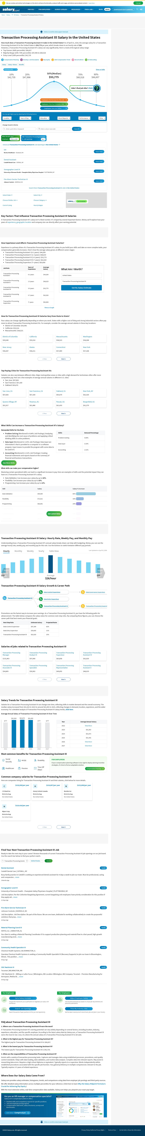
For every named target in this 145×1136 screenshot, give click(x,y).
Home (3, 15)
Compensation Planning (123, 9)
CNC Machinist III (7, 967)
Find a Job (89, 9)
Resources (76, 9)
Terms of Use (112, 1130)
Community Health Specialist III (13, 947)
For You (32, 9)
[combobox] (19, 129)
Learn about (17, 1113)
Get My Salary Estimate (81, 287)
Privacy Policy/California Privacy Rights (93, 1130)
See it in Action (81, 201)
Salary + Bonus (12, 64)
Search (76, 129)
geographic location (23, 222)
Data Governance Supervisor (95, 592)
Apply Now (99, 151)
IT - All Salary (15, 15)
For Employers (45, 9)
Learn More (91, 3)
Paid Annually (10, 69)
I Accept (138, 3)
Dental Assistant (10, 159)
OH (5, 150)
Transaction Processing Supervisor (97, 606)
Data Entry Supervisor (51, 599)
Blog (101, 9)
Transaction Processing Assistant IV (56, 606)
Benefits (21, 64)
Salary (8, 15)
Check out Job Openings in (31, 145)
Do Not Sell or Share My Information (130, 1130)
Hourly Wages (38, 205)
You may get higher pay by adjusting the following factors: (19, 114)
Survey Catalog (61, 9)
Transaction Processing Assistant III (20, 598)
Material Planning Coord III (11, 927)
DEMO (107, 9)
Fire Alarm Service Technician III (16, 179)
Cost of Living (7, 205)
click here (69, 709)
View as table (100, 69)
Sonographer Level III (12, 169)
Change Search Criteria (10, 125)
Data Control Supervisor (52, 592)
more (17, 877)
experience (11, 222)
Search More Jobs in (54, 188)
